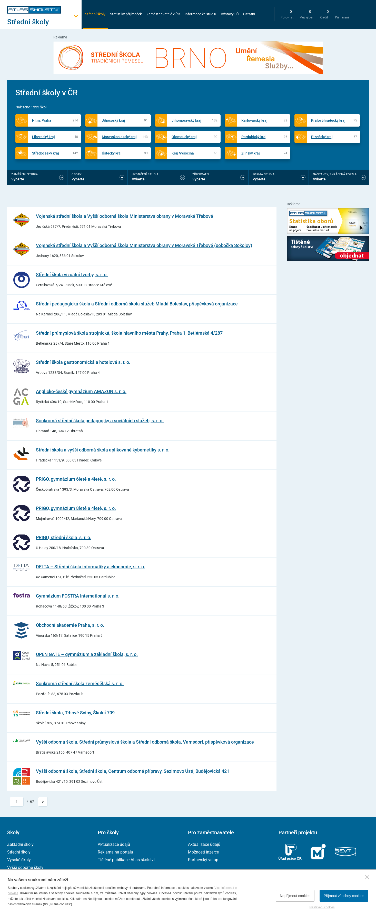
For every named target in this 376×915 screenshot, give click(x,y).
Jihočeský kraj (113, 120)
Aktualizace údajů (114, 844)
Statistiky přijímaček (126, 14)
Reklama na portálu (115, 852)
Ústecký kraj (112, 153)
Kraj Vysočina (183, 153)
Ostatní (249, 14)
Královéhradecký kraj (328, 120)
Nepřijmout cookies (295, 896)
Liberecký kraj (43, 137)
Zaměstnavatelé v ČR (163, 14)
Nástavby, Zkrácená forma (335, 174)
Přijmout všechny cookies (344, 896)
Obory (77, 174)
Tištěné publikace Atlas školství (126, 859)
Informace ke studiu (200, 14)
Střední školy (95, 14)
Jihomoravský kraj (186, 120)
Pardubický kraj (253, 137)
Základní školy (20, 844)
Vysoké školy (19, 859)
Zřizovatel (201, 174)
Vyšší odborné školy (25, 867)
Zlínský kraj (250, 153)
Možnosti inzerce (203, 852)
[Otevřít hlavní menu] (44, 22)
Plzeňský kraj (322, 137)
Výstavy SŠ (230, 14)
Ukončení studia (145, 174)
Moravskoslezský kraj (119, 137)
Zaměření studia (24, 174)
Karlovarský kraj (254, 120)
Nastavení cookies (321, 907)
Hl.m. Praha (41, 120)
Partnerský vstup (203, 859)
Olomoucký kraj (184, 137)
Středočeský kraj (45, 153)
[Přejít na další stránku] (43, 802)
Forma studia (264, 174)
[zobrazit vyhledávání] (265, 14)
